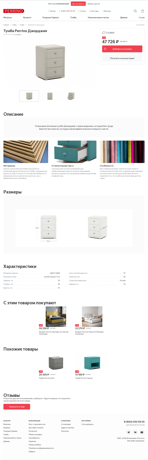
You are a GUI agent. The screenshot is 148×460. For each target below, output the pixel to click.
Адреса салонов (67, 428)
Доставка (95, 11)
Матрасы (7, 17)
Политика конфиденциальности (41, 448)
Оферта (32, 451)
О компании (66, 424)
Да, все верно (78, 4)
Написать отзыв (17, 406)
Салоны (83, 11)
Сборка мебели (35, 445)
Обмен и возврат (35, 434)
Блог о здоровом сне (37, 424)
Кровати (27, 17)
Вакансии (107, 11)
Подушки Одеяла (50, 17)
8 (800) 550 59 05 (134, 421)
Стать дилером (87, 424)
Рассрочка (33, 431)
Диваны (123, 17)
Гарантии (32, 441)
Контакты (65, 431)
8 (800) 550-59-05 (68, 11)
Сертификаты (34, 438)
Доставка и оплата (36, 428)
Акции (142, 17)
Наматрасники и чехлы (98, 17)
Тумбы (73, 17)
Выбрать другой (94, 4)
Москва (53, 11)
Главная (6, 25)
